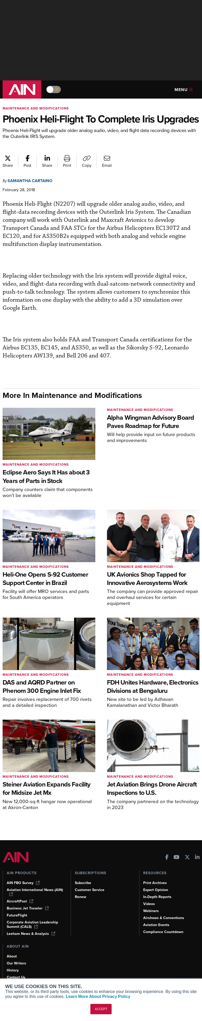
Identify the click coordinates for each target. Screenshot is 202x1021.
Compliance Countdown (164, 932)
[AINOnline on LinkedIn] (197, 857)
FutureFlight (17, 915)
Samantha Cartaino (31, 192)
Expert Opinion (156, 890)
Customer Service (90, 890)
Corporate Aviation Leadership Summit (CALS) (33, 924)
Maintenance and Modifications (37, 108)
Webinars (151, 911)
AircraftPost (20, 901)
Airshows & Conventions (164, 918)
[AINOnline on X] (187, 857)
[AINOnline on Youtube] (176, 857)
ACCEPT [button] (101, 1009)
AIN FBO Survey (24, 883)
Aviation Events (156, 925)
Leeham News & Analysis (31, 934)
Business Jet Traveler (28, 908)
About (12, 956)
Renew (80, 897)
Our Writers (17, 963)
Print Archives (155, 883)
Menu (184, 89)
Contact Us (16, 977)
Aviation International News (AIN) (30, 892)
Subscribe (83, 883)
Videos (149, 904)
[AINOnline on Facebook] (167, 857)
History (13, 970)
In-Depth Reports (158, 897)
